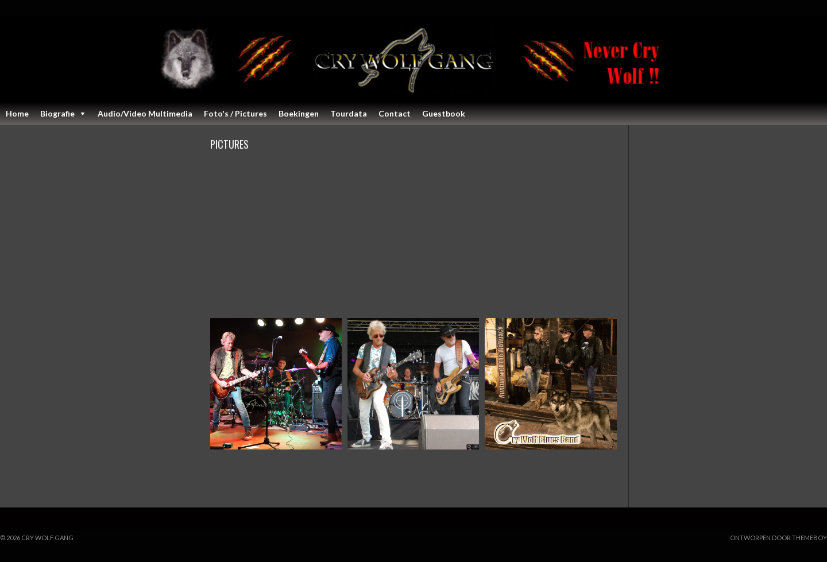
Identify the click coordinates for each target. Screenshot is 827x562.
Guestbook (443, 113)
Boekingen (299, 113)
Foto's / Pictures (235, 113)
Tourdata (348, 113)
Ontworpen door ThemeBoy (778, 537)
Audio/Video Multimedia (145, 113)
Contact (394, 113)
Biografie (57, 113)
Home (17, 113)
